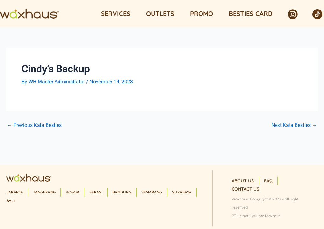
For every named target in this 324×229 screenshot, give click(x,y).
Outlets (160, 13)
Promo (201, 13)
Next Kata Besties (294, 125)
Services (115, 13)
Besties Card (250, 13)
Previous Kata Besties (34, 125)
